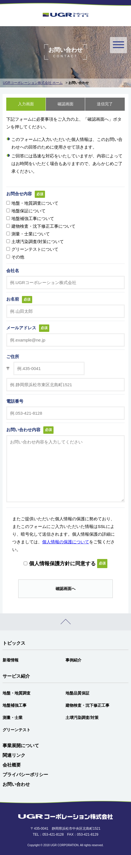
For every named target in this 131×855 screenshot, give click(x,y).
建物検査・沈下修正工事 (87, 705)
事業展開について (21, 745)
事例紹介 (73, 660)
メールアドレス (21, 327)
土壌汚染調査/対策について (37, 241)
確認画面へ (65, 588)
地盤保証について (28, 210)
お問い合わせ (16, 784)
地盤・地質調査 (16, 693)
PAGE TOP (65, 621)
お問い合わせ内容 (23, 429)
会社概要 (12, 764)
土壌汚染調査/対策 (82, 717)
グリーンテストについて (34, 249)
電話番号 (14, 401)
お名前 (12, 299)
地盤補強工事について (32, 218)
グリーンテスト (16, 729)
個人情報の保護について (65, 541)
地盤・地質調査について (34, 203)
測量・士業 (12, 717)
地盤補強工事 (14, 705)
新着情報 (11, 660)
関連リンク (14, 755)
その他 (17, 256)
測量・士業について (30, 233)
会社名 (12, 270)
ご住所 (12, 356)
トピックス (14, 643)
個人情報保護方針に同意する (62, 563)
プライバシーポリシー (25, 774)
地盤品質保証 (77, 693)
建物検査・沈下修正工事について (43, 226)
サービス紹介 (16, 676)
